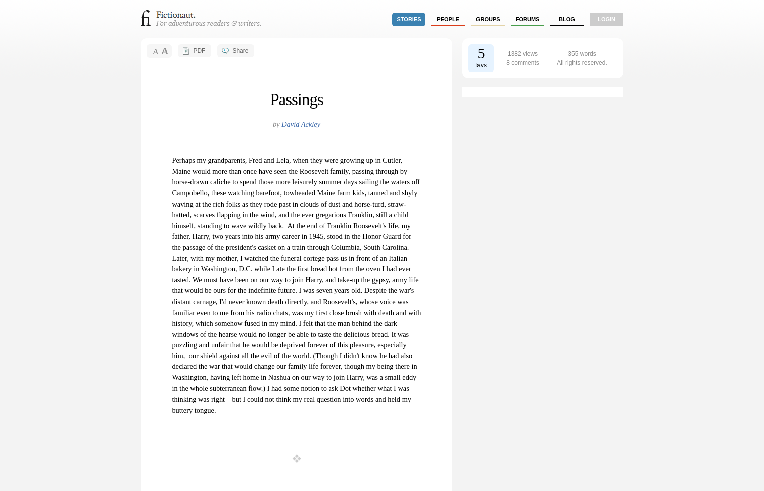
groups (488, 19)
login (606, 19)
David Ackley (300, 124)
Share (240, 50)
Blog (567, 19)
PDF (199, 50)
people (448, 19)
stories (409, 19)
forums (528, 19)
